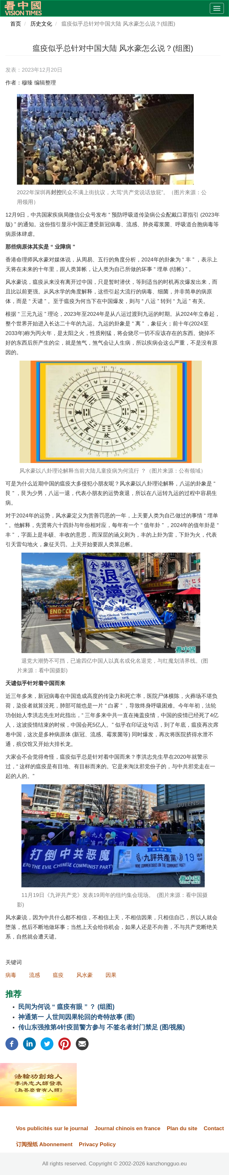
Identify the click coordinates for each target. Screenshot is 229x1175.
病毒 (10, 975)
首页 (15, 24)
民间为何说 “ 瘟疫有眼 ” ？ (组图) (66, 1006)
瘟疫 (58, 975)
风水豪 (84, 975)
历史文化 (41, 24)
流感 (34, 975)
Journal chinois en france (127, 1128)
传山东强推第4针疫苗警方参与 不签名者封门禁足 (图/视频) (101, 1027)
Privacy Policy (97, 1144)
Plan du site (182, 1128)
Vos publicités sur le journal (52, 1128)
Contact (214, 1128)
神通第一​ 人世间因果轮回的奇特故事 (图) (76, 1016)
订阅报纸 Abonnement (44, 1144)
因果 (111, 975)
